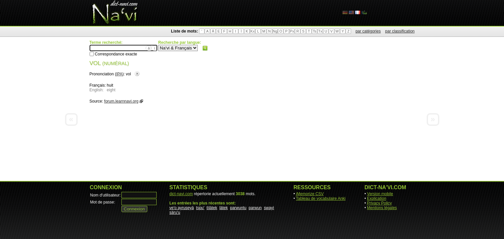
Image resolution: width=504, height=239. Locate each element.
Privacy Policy (379, 203)
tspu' (200, 207)
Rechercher (205, 48)
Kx (252, 31)
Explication (376, 198)
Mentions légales (382, 207)
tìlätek (212, 207)
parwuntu (238, 207)
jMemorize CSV (310, 194)
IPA (119, 74)
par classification (400, 31)
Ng (275, 31)
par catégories (368, 31)
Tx (320, 31)
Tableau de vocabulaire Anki (320, 198)
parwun (255, 207)
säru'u (175, 212)
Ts (315, 31)
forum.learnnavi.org (121, 101)
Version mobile (380, 194)
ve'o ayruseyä (182, 207)
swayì (269, 207)
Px (292, 31)
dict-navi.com (181, 194)
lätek (223, 207)
